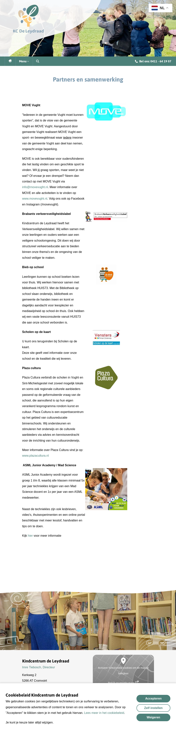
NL (158, 8)
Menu (24, 61)
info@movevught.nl (35, 187)
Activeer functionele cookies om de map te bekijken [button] (123, 670)
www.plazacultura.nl (35, 455)
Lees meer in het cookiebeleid (104, 712)
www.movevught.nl (34, 198)
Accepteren (153, 698)
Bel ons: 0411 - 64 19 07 (153, 61)
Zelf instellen (153, 708)
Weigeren (153, 717)
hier (30, 535)
